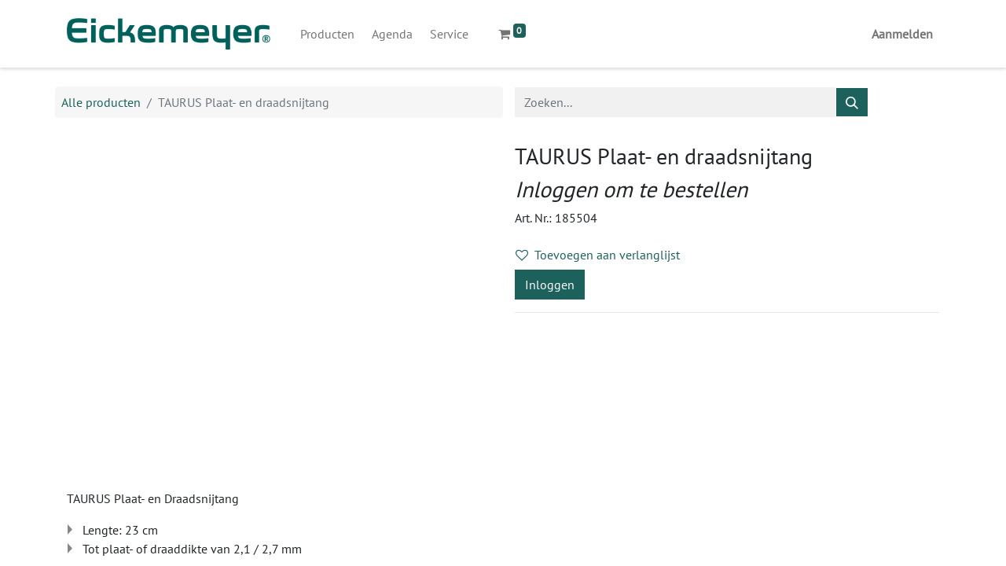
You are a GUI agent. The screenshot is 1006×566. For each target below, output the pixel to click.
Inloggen (550, 284)
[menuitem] (327, 34)
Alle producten (101, 102)
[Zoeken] (851, 102)
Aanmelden (902, 34)
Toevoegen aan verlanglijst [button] (598, 255)
